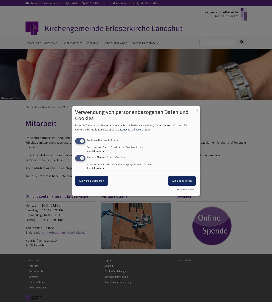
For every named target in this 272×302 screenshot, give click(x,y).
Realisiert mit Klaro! (186, 189)
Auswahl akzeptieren (91, 181)
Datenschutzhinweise (130, 129)
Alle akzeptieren (182, 181)
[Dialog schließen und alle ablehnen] (197, 108)
